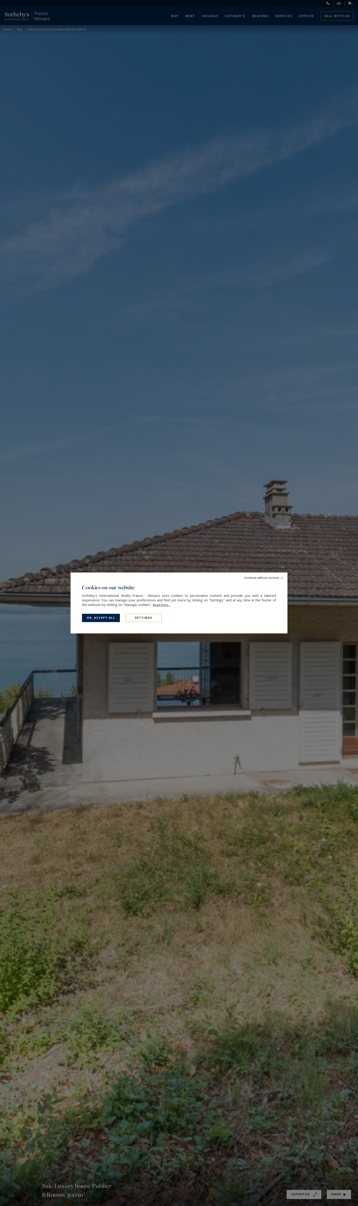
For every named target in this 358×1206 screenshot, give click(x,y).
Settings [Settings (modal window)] (143, 618)
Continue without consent (261, 578)
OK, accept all (101, 618)
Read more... (161, 605)
